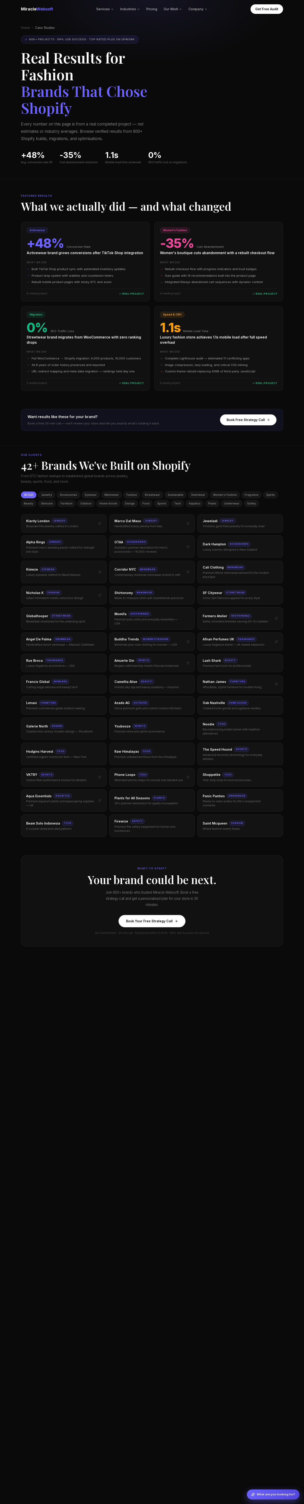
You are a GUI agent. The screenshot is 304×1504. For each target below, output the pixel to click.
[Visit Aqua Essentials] (99, 800)
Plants (212, 503)
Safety (251, 503)
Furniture (67, 503)
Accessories (68, 494)
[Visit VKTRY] (99, 777)
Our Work (173, 9)
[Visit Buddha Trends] (188, 641)
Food (145, 503)
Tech (177, 503)
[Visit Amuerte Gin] (188, 663)
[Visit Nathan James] (276, 684)
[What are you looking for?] (273, 1494)
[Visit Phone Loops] (188, 777)
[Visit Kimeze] (99, 571)
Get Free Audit (266, 9)
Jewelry (46, 494)
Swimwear (198, 494)
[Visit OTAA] (188, 546)
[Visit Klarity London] (99, 523)
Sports (161, 503)
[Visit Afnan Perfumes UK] (276, 641)
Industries (130, 9)
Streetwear (152, 494)
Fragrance (251, 494)
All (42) (28, 494)
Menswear (111, 494)
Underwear (231, 503)
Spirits (270, 494)
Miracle (37, 9)
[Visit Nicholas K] (99, 595)
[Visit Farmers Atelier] (276, 618)
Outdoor (86, 503)
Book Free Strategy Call (248, 420)
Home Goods (108, 503)
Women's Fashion (225, 494)
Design (130, 503)
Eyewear (91, 494)
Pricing (151, 9)
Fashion (132, 494)
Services (105, 9)
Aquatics (194, 503)
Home (25, 28)
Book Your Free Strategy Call (152, 921)
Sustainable (175, 494)
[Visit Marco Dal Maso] (188, 523)
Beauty (28, 503)
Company (197, 9)
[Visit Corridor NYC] (188, 571)
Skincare (47, 503)
